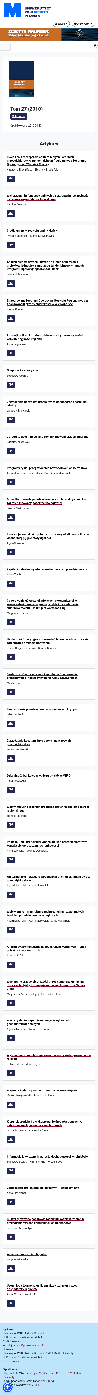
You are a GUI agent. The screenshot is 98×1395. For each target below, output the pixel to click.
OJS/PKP (35, 1385)
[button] (8, 1387)
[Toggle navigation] (5, 47)
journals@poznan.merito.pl (27, 1345)
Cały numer (18, 116)
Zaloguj (60, 23)
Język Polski (82, 23)
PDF (10, 178)
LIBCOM (49, 1381)
